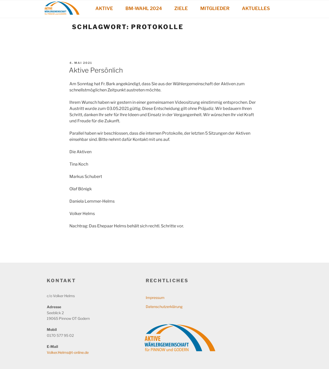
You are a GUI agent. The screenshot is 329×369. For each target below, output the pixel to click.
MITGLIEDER (215, 8)
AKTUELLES (256, 8)
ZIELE (181, 8)
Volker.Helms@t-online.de (68, 352)
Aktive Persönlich (96, 70)
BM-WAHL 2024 (143, 8)
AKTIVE (104, 8)
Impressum (155, 297)
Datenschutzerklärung (164, 306)
